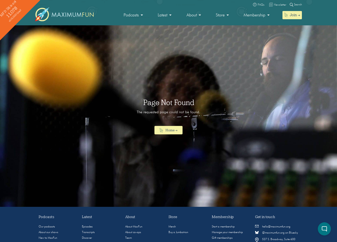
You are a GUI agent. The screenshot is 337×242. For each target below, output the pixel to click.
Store (220, 15)
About (192, 15)
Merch (172, 226)
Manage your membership (227, 232)
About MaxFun (133, 226)
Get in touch (265, 217)
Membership (254, 15)
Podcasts (131, 15)
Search (296, 4)
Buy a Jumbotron (178, 232)
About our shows (48, 232)
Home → (169, 130)
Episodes (87, 226)
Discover (87, 238)
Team (128, 238)
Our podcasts (47, 226)
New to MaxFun (48, 238)
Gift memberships (222, 238)
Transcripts (88, 232)
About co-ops (133, 232)
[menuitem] (133, 15)
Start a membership (223, 226)
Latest (162, 15)
